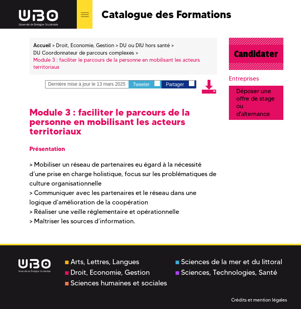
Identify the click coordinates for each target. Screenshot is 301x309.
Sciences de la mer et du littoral (229, 262)
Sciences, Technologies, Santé (226, 272)
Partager (180, 84)
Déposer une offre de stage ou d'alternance (255, 103)
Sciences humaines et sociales (116, 283)
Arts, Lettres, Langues (102, 262)
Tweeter (146, 84)
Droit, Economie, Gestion (107, 272)
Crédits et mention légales (259, 300)
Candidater (256, 54)
